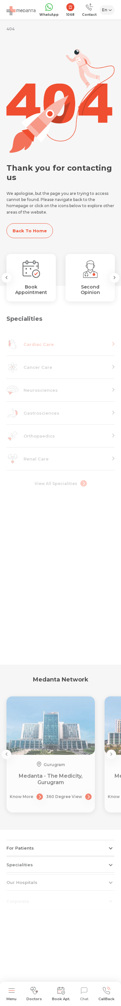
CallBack (106, 994)
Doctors (34, 994)
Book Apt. (61, 994)
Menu (11, 994)
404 (10, 28)
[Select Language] (107, 10)
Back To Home (30, 230)
